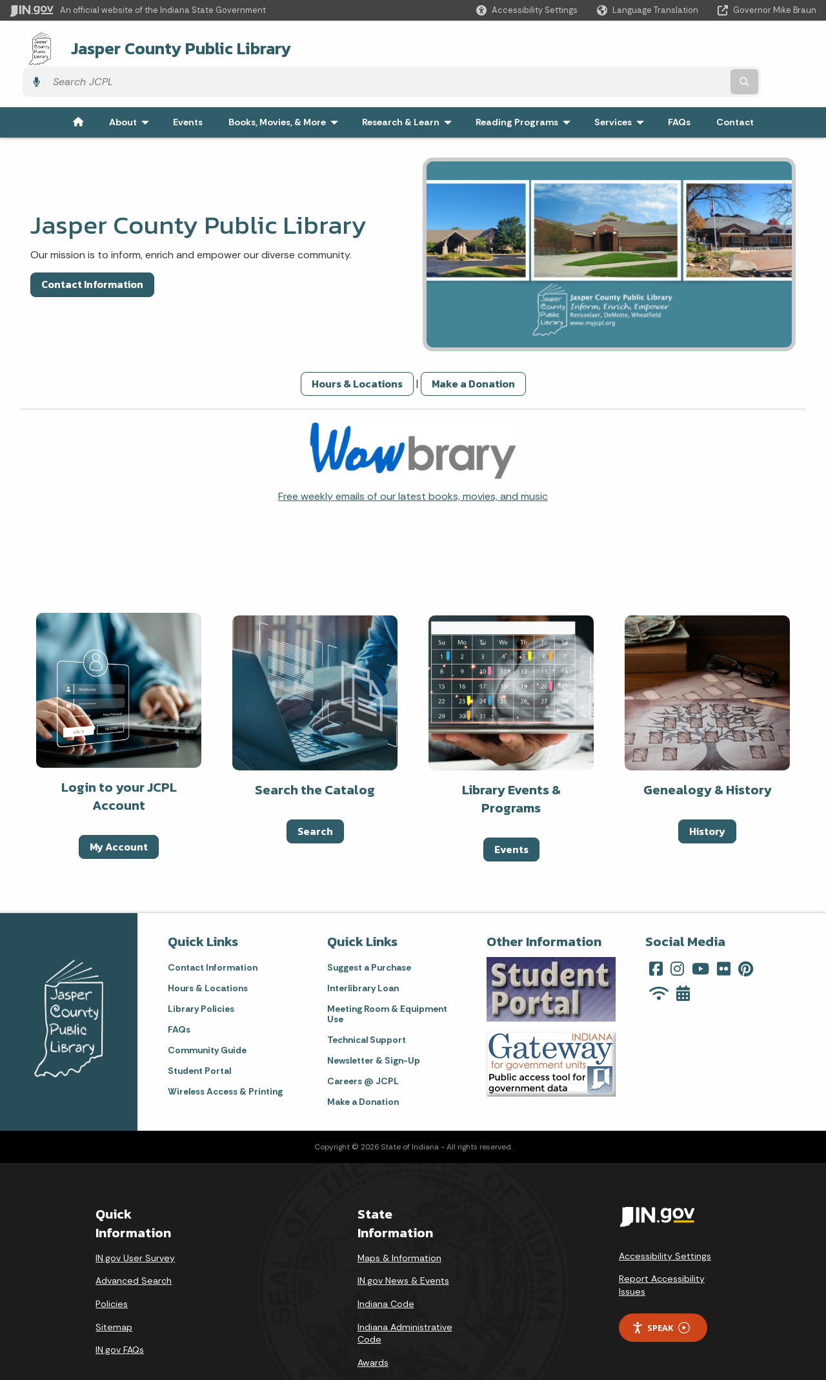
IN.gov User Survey (135, 1222)
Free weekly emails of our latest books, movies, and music (413, 461)
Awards (373, 1326)
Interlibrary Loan (363, 952)
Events (511, 813)
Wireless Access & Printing (225, 1055)
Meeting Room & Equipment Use (387, 978)
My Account (119, 810)
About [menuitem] (132, 86)
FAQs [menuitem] (679, 86)
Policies (112, 1268)
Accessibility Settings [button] (665, 1220)
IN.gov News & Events (403, 1245)
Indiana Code (386, 1268)
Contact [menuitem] (735, 86)
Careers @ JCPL (363, 1045)
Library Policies (201, 972)
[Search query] (718, 46)
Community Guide (207, 1014)
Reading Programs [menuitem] (526, 86)
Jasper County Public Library (165, 46)
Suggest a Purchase (369, 931)
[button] (527, 10)
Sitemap (114, 1291)
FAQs (179, 993)
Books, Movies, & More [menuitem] (286, 86)
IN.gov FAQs (120, 1314)
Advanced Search (134, 1245)
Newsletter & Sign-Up (373, 1024)
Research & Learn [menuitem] (410, 86)
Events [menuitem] (188, 86)
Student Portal (199, 1034)
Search (315, 795)
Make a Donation (473, 347)
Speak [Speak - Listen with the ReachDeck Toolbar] (661, 1292)
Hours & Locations (357, 347)
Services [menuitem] (622, 86)
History (707, 795)
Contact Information (92, 248)
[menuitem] (78, 86)
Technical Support (366, 1003)
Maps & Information (399, 1222)
